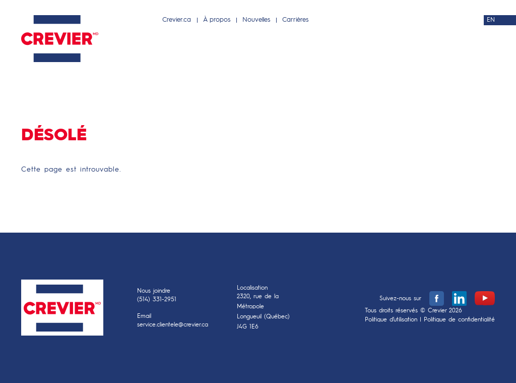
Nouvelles (256, 20)
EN (491, 20)
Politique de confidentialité (459, 320)
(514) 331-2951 (156, 300)
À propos (216, 20)
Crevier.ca (176, 20)
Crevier (62, 310)
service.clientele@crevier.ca (172, 325)
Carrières (295, 20)
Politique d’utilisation (391, 320)
